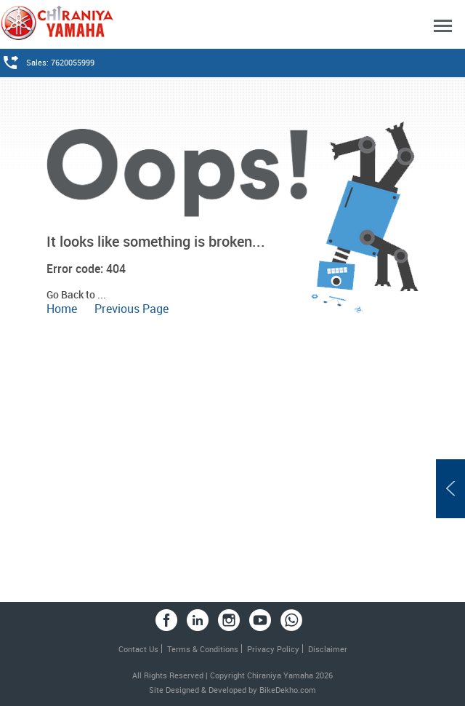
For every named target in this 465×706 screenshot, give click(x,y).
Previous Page (131, 309)
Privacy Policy (273, 648)
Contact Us (138, 648)
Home (61, 309)
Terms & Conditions (202, 648)
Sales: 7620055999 (60, 62)
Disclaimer (327, 648)
